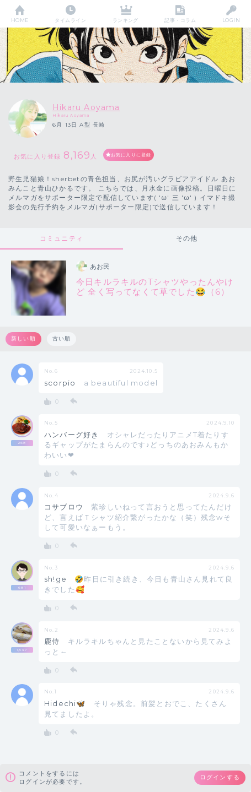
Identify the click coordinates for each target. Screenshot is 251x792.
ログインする (220, 777)
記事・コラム (180, 20)
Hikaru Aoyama (86, 107)
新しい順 (23, 338)
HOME (20, 20)
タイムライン (70, 20)
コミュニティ (61, 238)
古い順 (61, 338)
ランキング (125, 20)
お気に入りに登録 (131, 155)
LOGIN (231, 20)
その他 (187, 238)
